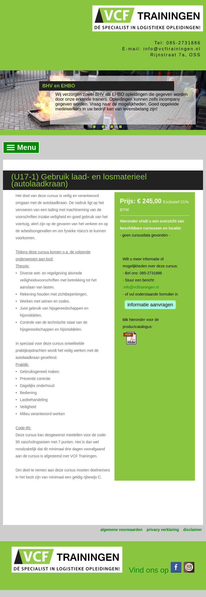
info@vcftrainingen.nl (141, 287)
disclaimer (192, 529)
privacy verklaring (163, 529)
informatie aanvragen (150, 304)
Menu (20, 147)
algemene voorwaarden (121, 529)
